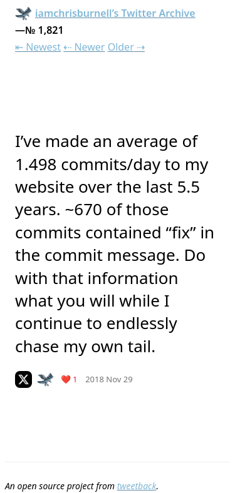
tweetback (137, 486)
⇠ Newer (84, 47)
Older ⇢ (126, 47)
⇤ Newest (38, 47)
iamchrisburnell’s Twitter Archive (105, 13)
